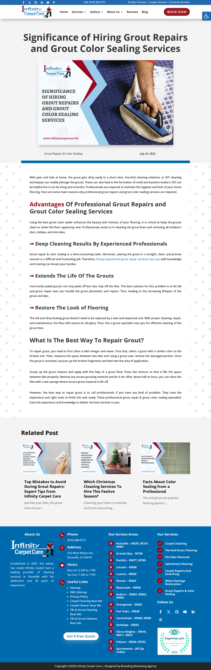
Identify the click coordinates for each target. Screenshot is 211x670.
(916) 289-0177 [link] (76, 540)
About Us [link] (113, 12)
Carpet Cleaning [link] (176, 543)
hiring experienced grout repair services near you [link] (128, 259)
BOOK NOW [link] (176, 11)
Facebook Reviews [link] (179, 2)
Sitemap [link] (75, 588)
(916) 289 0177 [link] (97, 2)
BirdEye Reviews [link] (137, 2)
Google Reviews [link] (158, 2)
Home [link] (64, 12)
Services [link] (77, 12)
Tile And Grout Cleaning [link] (181, 550)
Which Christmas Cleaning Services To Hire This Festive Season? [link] (102, 489)
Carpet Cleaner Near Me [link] (85, 605)
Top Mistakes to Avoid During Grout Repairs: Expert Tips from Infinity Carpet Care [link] (45, 489)
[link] (206, 16)
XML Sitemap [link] (78, 592)
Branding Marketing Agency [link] (138, 666)
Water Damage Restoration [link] (175, 582)
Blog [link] (145, 12)
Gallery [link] (95, 12)
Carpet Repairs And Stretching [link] (178, 572)
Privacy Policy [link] (79, 596)
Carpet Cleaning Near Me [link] (86, 601)
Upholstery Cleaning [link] (179, 564)
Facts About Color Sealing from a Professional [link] (159, 486)
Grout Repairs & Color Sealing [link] (63, 154)
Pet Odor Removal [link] (177, 557)
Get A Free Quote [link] (81, 636)
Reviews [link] (132, 12)
